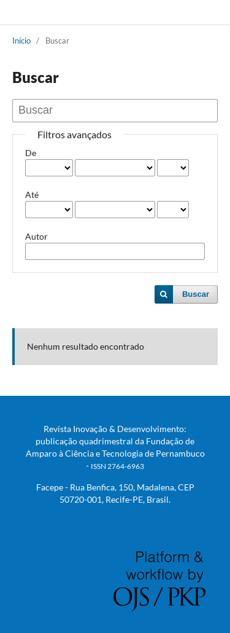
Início (21, 40)
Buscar (195, 294)
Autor (36, 236)
